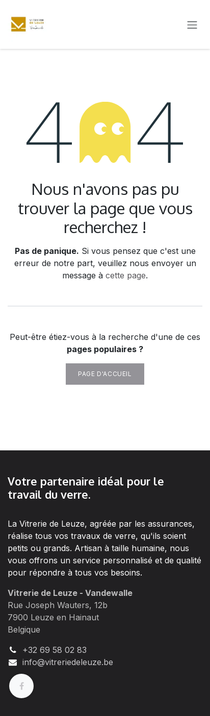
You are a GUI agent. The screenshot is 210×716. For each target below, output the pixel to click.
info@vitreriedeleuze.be (67, 662)
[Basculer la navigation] (192, 24)
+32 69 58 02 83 (54, 650)
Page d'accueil (105, 374)
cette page (126, 275)
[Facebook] (21, 686)
